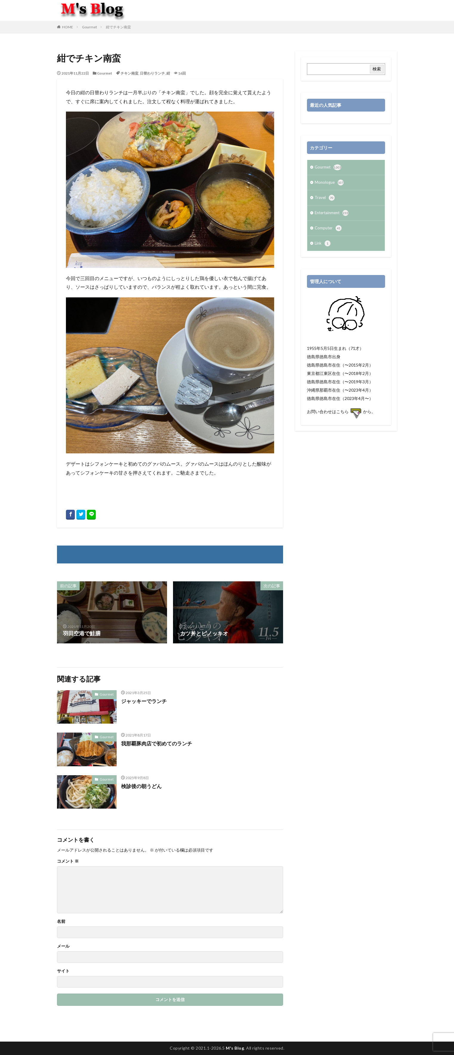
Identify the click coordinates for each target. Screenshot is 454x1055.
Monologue (330, 184)
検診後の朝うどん (142, 786)
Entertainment (333, 215)
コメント (68, 861)
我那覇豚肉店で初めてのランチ (158, 743)
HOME (67, 27)
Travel (325, 200)
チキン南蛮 (129, 73)
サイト (63, 971)
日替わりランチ (152, 73)
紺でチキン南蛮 (118, 27)
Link (323, 247)
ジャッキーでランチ (145, 701)
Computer (329, 231)
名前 (61, 921)
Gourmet (89, 27)
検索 (377, 68)
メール (63, 946)
